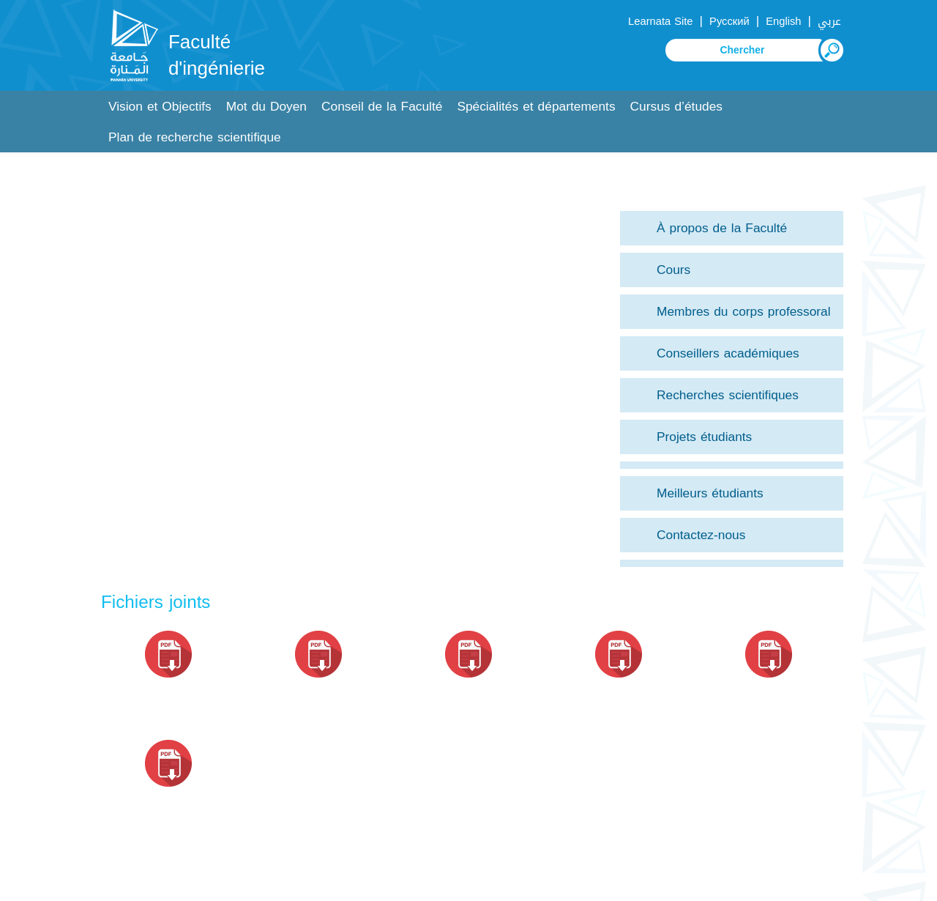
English (783, 21)
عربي (829, 21)
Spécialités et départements (536, 106)
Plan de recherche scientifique (194, 137)
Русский (729, 21)
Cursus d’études (676, 106)
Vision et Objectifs (160, 106)
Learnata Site (660, 21)
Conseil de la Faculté (381, 106)
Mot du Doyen (266, 106)
